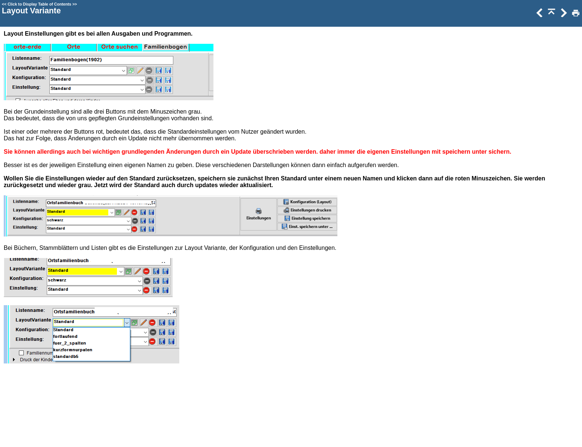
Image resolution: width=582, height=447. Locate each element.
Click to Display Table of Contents (39, 4)
